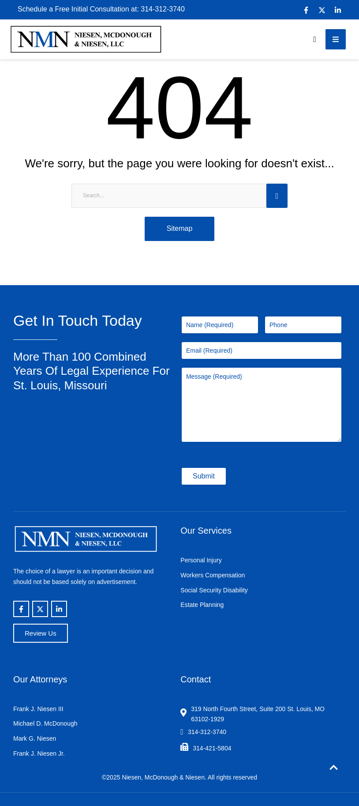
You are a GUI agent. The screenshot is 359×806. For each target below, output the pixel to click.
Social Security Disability (214, 590)
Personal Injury (200, 560)
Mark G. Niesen (34, 738)
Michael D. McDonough (45, 723)
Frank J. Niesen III (38, 708)
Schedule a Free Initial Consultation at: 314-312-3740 (101, 9)
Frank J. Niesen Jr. (39, 753)
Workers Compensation (212, 575)
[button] (315, 39)
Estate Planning (202, 604)
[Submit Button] (277, 196)
